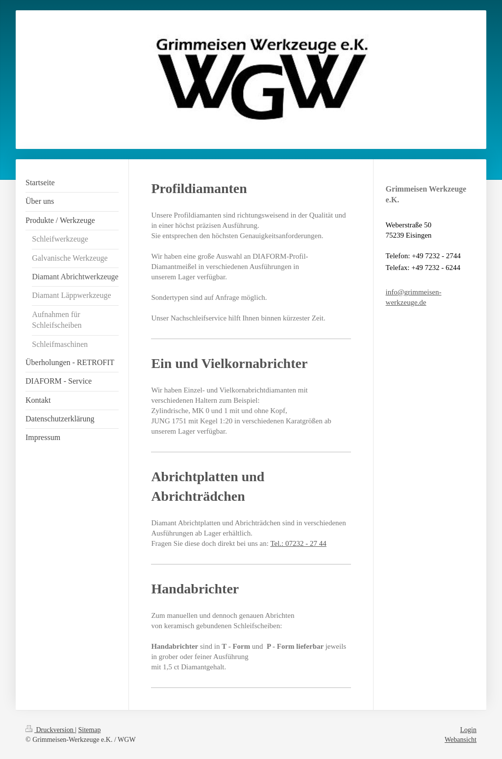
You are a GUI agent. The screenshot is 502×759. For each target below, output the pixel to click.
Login (468, 730)
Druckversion (50, 730)
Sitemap (89, 730)
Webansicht (461, 739)
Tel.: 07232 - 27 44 (298, 543)
